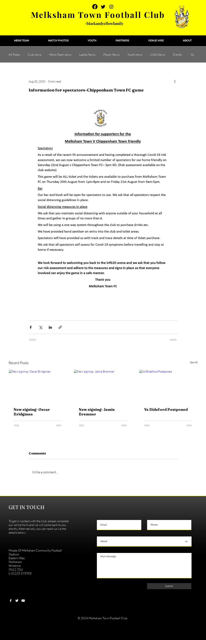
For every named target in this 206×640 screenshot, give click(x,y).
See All (194, 362)
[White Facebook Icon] (11, 601)
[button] (21, 41)
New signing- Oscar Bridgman (32, 411)
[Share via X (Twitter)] (40, 327)
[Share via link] (60, 327)
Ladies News (87, 55)
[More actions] (175, 81)
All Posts (14, 55)
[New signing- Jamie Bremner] (103, 386)
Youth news (134, 55)
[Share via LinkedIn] (50, 327)
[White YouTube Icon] (23, 601)
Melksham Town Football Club (98, 14)
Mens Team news (60, 55)
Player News (111, 55)
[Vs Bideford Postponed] (168, 386)
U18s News (157, 55)
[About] (144, 541)
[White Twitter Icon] (17, 601)
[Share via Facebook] (31, 327)
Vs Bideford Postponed (166, 409)
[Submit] (169, 586)
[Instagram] (111, 6)
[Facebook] (94, 6)
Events (177, 55)
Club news (34, 55)
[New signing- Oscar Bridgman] (38, 386)
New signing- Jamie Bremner (97, 411)
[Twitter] (103, 6)
